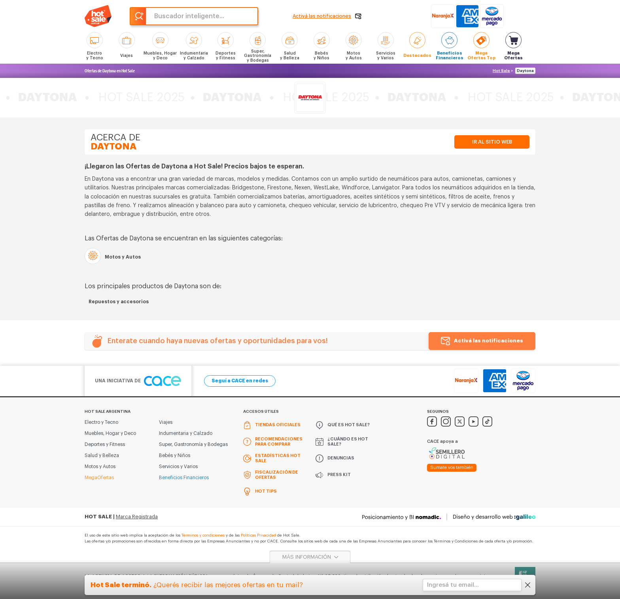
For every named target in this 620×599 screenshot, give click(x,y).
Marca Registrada (137, 516)
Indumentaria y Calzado (185, 433)
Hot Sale (501, 71)
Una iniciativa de (138, 381)
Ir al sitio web (492, 141)
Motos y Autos (100, 466)
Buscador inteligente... (189, 16)
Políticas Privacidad (258, 535)
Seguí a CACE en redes (240, 380)
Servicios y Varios (178, 466)
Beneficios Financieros (184, 477)
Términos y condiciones (203, 535)
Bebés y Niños (174, 455)
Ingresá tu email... (453, 585)
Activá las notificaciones (488, 340)
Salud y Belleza (102, 455)
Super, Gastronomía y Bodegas (193, 444)
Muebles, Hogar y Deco (110, 433)
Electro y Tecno (101, 422)
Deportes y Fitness (105, 444)
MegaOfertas (99, 477)
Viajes (165, 422)
